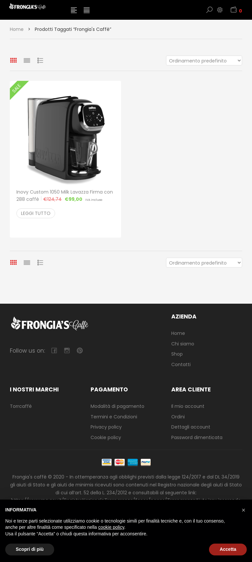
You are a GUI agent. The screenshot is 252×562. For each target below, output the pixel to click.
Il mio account (187, 406)
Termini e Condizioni (114, 416)
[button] (243, 510)
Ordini (178, 416)
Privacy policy (106, 427)
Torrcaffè (21, 406)
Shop (177, 354)
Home (17, 29)
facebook (54, 350)
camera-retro (67, 350)
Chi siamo (182, 343)
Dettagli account (190, 427)
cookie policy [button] (111, 527)
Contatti (181, 364)
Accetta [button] (228, 549)
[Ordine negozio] (204, 60)
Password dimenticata (196, 437)
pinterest (79, 350)
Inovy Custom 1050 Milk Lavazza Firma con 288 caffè (64, 196)
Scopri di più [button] (30, 549)
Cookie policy (106, 437)
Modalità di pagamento (117, 406)
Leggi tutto (36, 213)
